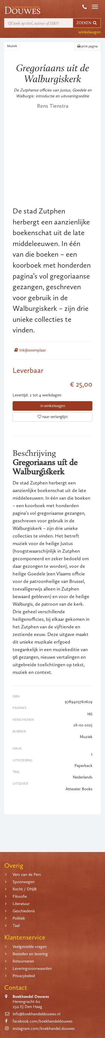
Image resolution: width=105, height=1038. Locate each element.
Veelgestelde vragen (30, 946)
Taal (16, 925)
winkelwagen (89, 32)
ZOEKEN (86, 22)
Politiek (19, 918)
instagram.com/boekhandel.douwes (44, 1028)
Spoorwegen (23, 881)
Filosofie (20, 896)
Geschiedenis (24, 910)
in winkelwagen (52, 405)
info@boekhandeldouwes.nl (36, 1013)
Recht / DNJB (25, 889)
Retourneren (23, 961)
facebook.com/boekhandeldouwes (43, 1021)
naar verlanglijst (53, 416)
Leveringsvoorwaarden (32, 968)
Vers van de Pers (27, 874)
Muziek (12, 46)
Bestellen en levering (30, 953)
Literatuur (21, 903)
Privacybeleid (24, 975)
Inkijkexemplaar (30, 350)
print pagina (87, 46)
